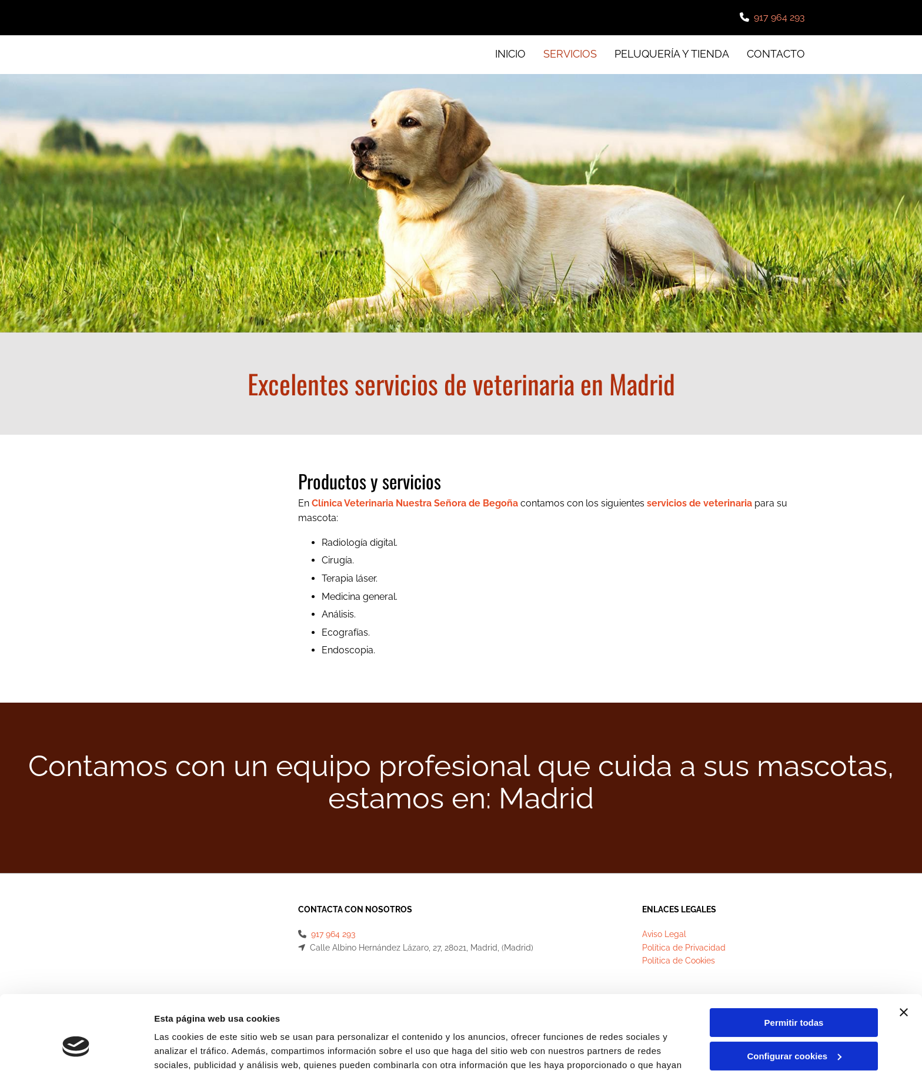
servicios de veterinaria (699, 503)
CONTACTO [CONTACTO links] (776, 54)
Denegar (793, 1025)
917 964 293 (779, 17)
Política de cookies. (452, 1015)
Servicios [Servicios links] (570, 54)
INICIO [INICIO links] (510, 54)
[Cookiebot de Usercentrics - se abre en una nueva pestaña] (76, 1048)
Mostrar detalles (188, 1048)
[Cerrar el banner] (904, 949)
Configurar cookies (794, 992)
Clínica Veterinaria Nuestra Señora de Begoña (415, 503)
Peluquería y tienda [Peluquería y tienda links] (671, 54)
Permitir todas (794, 959)
